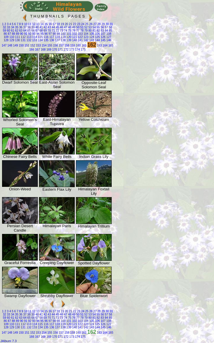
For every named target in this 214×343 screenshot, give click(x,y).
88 (13, 33)
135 (45, 40)
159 (72, 45)
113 (28, 37)
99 (58, 33)
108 (108, 33)
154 (43, 45)
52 (86, 27)
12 (33, 24)
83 (102, 30)
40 (37, 27)
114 (34, 37)
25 (86, 24)
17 (54, 24)
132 (28, 40)
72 (57, 30)
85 (110, 30)
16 (50, 24)
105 (91, 33)
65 (28, 30)
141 (80, 40)
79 (86, 30)
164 (104, 45)
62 (16, 30)
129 (11, 40)
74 (65, 30)
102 (74, 33)
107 (103, 33)
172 (65, 49)
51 (81, 27)
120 (68, 37)
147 (4, 45)
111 (17, 37)
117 (51, 37)
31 (111, 24)
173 (71, 49)
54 (94, 27)
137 (57, 40)
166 (31, 49)
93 (33, 33)
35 (16, 27)
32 (4, 27)
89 (17, 33)
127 (108, 37)
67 (37, 30)
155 (49, 45)
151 (26, 45)
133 (34, 40)
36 (20, 27)
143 (91, 40)
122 (80, 37)
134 (40, 40)
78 (81, 30)
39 (32, 27)
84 (106, 30)
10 (25, 24)
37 (24, 27)
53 (90, 27)
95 (42, 33)
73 (61, 30)
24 (82, 24)
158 (66, 45)
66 (32, 30)
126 (103, 37)
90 (21, 33)
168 (42, 49)
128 (6, 40)
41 (41, 27)
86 (5, 33)
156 (55, 45)
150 (20, 45)
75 (69, 30)
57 (106, 27)
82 (98, 30)
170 (54, 49)
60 (8, 30)
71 (53, 30)
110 (11, 37)
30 (107, 24)
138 (62, 40)
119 (62, 37)
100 (62, 33)
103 (80, 33)
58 (110, 27)
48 (69, 27)
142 (85, 40)
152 (32, 45)
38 (28, 27)
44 (53, 27)
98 (54, 33)
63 (20, 30)
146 (108, 40)
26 (91, 24)
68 (41, 30)
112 (23, 37)
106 (97, 33)
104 (85, 33)
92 (29, 33)
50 (77, 27)
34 (12, 27)
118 (57, 37)
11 (29, 24)
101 (68, 33)
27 (95, 24)
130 (17, 40)
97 (50, 33)
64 (24, 30)
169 (48, 49)
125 (97, 37)
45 (57, 27)
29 (103, 24)
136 (51, 40)
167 (37, 49)
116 (45, 37)
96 (46, 33)
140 (74, 40)
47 (65, 27)
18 (58, 24)
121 (74, 37)
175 (82, 49)
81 (94, 30)
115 (40, 37)
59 (4, 30)
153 (38, 45)
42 (45, 27)
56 (102, 27)
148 (9, 45)
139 (68, 40)
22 (74, 24)
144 (97, 40)
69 (45, 30)
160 (78, 45)
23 (78, 24)
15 (46, 24)
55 (98, 27)
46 (61, 27)
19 (62, 24)
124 (91, 37)
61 (12, 30)
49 (73, 27)
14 (42, 24)
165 (110, 45)
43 (49, 27)
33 (8, 27)
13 (37, 24)
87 (9, 33)
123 (85, 37)
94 (37, 33)
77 (77, 30)
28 (99, 24)
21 (70, 24)
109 (6, 37)
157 (61, 45)
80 (90, 30)
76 (73, 30)
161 (83, 45)
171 (60, 49)
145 (103, 40)
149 (15, 45)
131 (23, 40)
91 (25, 33)
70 (49, 30)
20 (66, 24)
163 (99, 45)
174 (77, 49)
